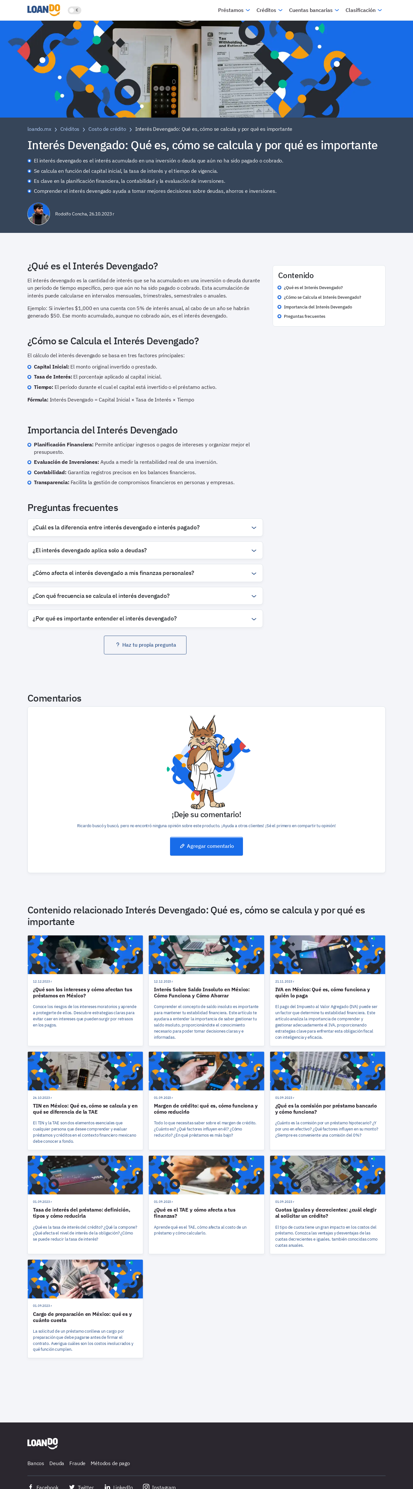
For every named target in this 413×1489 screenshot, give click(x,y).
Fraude (77, 1463)
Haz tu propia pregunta (145, 644)
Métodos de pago (110, 1463)
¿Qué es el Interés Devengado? (313, 287)
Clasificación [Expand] (361, 10)
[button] (145, 527)
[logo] (45, 9)
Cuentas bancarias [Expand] (311, 10)
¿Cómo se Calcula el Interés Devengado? (322, 297)
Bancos (35, 1463)
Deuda (56, 1463)
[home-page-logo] (42, 1443)
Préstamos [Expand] (231, 10)
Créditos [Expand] (266, 10)
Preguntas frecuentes (304, 316)
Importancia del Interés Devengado (318, 307)
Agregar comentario (206, 846)
